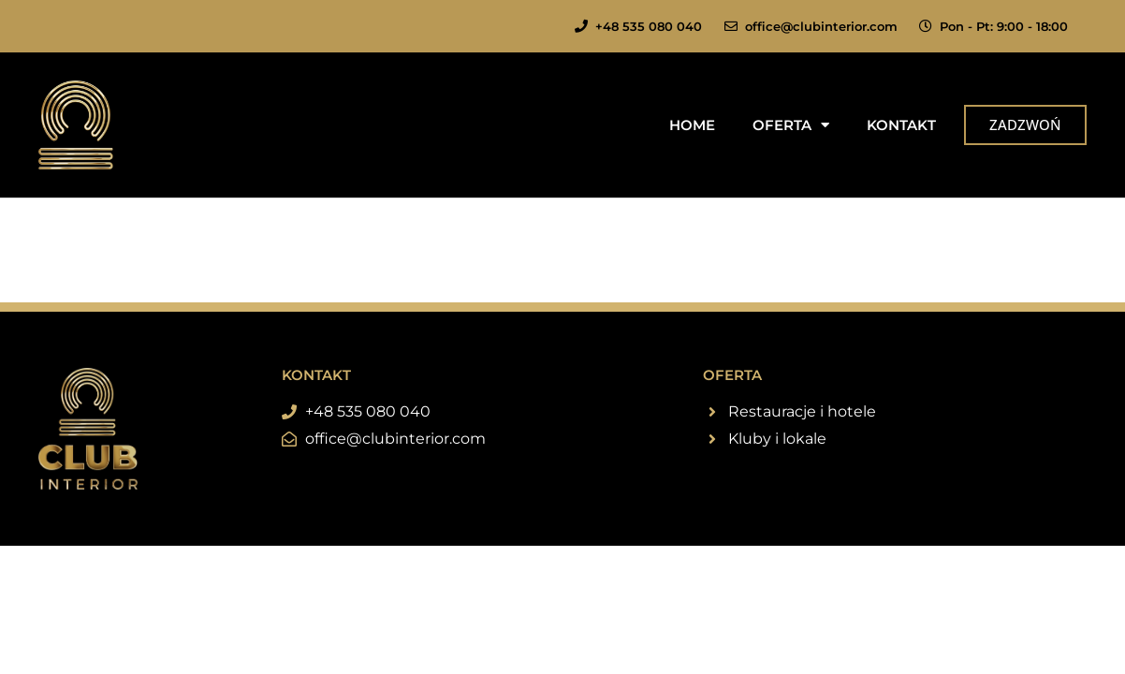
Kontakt (901, 125)
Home (692, 125)
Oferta (790, 125)
